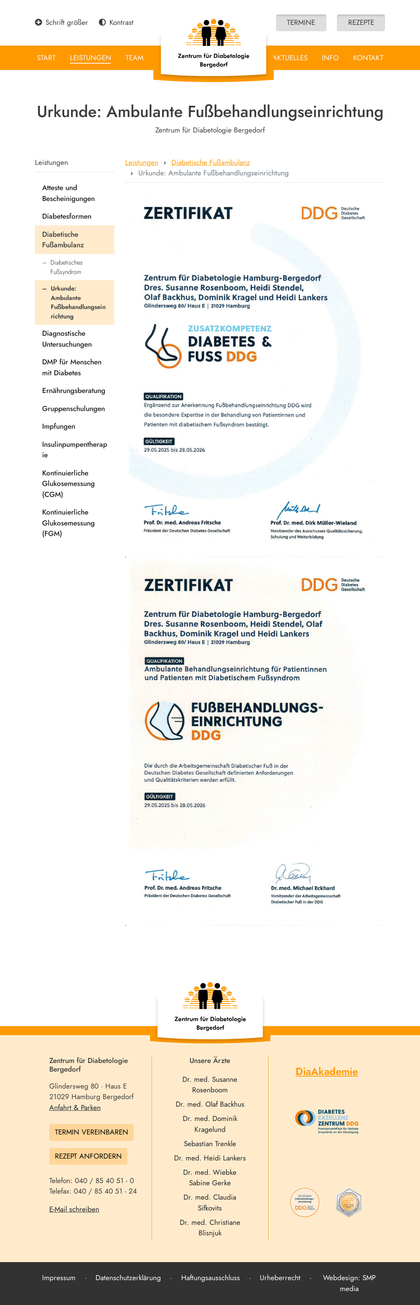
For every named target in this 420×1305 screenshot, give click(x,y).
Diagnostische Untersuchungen (67, 338)
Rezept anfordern (88, 1156)
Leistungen (90, 58)
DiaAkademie (327, 1071)
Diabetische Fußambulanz (63, 239)
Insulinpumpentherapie (74, 449)
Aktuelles (290, 58)
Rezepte (361, 22)
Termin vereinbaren (91, 1132)
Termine (301, 22)
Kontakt (368, 58)
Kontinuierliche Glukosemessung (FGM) (68, 523)
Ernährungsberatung (73, 390)
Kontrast (116, 22)
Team (134, 58)
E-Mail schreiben (74, 1209)
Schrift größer (61, 22)
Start (46, 58)
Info (330, 58)
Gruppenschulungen (73, 409)
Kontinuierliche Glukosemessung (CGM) (68, 483)
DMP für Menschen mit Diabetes (72, 367)
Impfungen (58, 426)
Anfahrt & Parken (75, 1107)
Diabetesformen (66, 216)
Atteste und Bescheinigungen (68, 193)
